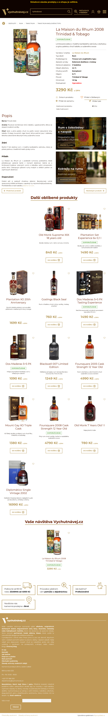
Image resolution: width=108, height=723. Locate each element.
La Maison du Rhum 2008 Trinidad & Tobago (54, 564)
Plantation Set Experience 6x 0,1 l (89, 236)
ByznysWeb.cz (99, 720)
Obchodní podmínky (10, 665)
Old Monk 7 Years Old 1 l (89, 428)
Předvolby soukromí (9, 719)
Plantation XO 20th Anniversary (18, 302)
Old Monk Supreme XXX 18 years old (54, 236)
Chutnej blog (12, 651)
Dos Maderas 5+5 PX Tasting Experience (89, 302)
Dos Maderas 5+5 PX (18, 365)
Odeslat (28, 711)
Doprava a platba (8, 661)
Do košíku (54, 260)
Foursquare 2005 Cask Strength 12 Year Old (89, 367)
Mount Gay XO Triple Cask (18, 429)
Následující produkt (95, 191)
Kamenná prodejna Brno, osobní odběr (16, 671)
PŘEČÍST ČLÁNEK (66, 145)
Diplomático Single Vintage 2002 (18, 495)
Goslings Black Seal (54, 300)
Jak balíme (6, 659)
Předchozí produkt (12, 191)
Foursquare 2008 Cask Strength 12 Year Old (54, 429)
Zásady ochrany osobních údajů (14, 667)
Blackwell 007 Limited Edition (54, 367)
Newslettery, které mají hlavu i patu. (17, 688)
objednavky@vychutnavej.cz (12, 685)
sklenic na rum (28, 186)
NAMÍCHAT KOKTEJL (68, 179)
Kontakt (5, 656)
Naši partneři (7, 663)
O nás (4, 654)
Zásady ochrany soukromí (28, 719)
